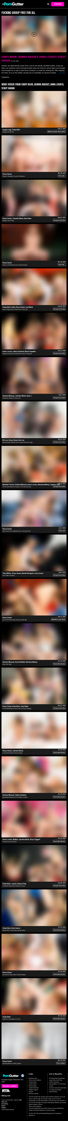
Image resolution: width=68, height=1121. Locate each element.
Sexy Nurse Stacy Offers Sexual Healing (13, 974)
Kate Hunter (15, 928)
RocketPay (4, 1104)
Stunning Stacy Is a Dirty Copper (11, 1063)
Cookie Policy (32, 1084)
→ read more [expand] (61, 73)
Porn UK (61, 176)
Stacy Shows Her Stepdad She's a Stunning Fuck (16, 531)
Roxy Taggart (35, 839)
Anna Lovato (48, 57)
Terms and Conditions (35, 1080)
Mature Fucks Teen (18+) (56, 131)
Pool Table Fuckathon (8, 575)
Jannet (14, 884)
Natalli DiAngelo (28, 573)
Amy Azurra (38, 573)
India (13, 307)
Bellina (15, 839)
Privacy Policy (33, 1082)
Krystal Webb (20, 662)
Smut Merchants (59, 664)
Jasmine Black (17, 218)
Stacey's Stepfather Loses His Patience (13, 176)
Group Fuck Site (59, 220)
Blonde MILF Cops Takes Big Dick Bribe (13, 930)
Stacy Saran (7, 174)
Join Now (58, 4)
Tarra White (6, 573)
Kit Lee (5, 440)
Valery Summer (18, 351)
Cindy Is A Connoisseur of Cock (11, 1019)
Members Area (33, 1078)
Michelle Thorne (8, 485)
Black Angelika (30, 351)
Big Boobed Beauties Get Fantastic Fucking (14, 797)
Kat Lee (21, 440)
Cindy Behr (9, 57)
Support (31, 1091)
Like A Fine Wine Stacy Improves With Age (14, 620)
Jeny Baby (24, 706)
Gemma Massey (28, 57)
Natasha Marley (43, 485)
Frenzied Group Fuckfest (9, 841)
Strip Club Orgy (6, 664)
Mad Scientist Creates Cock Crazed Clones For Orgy (17, 442)
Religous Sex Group (8, 220)
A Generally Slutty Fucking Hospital (12, 753)
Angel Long (6, 130)
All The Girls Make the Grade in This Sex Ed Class (16, 486)
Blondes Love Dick (58, 619)
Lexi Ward (29, 307)
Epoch (3, 1105)
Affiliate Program (33, 1089)
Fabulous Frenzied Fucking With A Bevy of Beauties (17, 353)
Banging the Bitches (8, 132)
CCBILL (3, 1107)
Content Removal (34, 1088)
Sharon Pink (21, 884)
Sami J (29, 396)
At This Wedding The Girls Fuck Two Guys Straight (16, 708)
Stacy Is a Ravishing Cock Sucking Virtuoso (14, 265)
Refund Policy (33, 1086)
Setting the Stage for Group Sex (11, 398)
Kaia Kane (27, 218)
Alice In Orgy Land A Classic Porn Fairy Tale (14, 309)
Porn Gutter (61, 1063)
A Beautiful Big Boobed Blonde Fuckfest (13, 886)
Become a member (10, 1086)
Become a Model (33, 1093)
